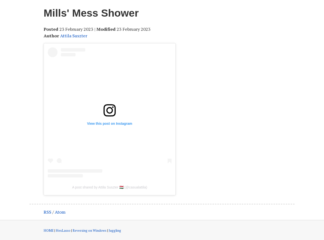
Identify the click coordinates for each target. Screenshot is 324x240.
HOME (49, 230)
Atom (60, 212)
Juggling (115, 230)
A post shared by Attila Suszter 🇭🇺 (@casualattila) (109, 187)
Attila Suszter (73, 36)
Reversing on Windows (89, 230)
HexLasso (63, 230)
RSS (47, 212)
